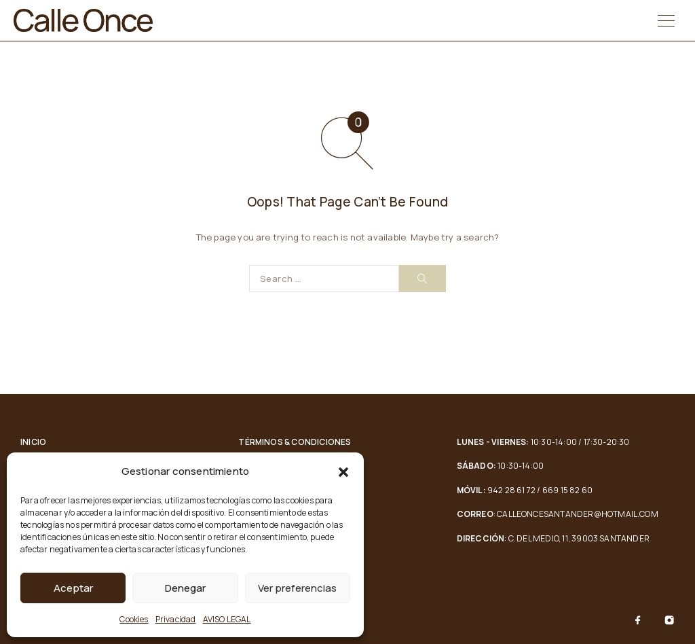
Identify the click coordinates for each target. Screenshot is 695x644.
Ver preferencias (297, 588)
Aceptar (73, 588)
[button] (343, 472)
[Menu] (666, 20)
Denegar (185, 588)
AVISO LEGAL (227, 619)
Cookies (133, 619)
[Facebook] (638, 620)
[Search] (422, 278)
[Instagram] (669, 620)
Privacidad (175, 619)
